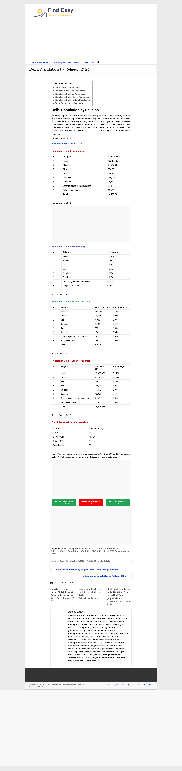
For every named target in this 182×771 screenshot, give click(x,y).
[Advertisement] (91, 39)
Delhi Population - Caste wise (69, 103)
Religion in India (103, 561)
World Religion (58, 62)
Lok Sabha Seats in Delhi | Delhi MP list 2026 (90, 592)
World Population (40, 62)
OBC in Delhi (98, 551)
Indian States (74, 62)
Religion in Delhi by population (70, 91)
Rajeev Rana (59, 561)
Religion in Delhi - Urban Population (72, 100)
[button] (87, 84)
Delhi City (93, 561)
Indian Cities (88, 62)
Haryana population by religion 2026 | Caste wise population (86, 570)
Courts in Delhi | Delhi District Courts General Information (62, 592)
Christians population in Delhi (77, 549)
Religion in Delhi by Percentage (70, 94)
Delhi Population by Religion (69, 88)
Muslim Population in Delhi (74, 551)
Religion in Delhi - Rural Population (72, 97)
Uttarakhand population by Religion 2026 (105, 576)
